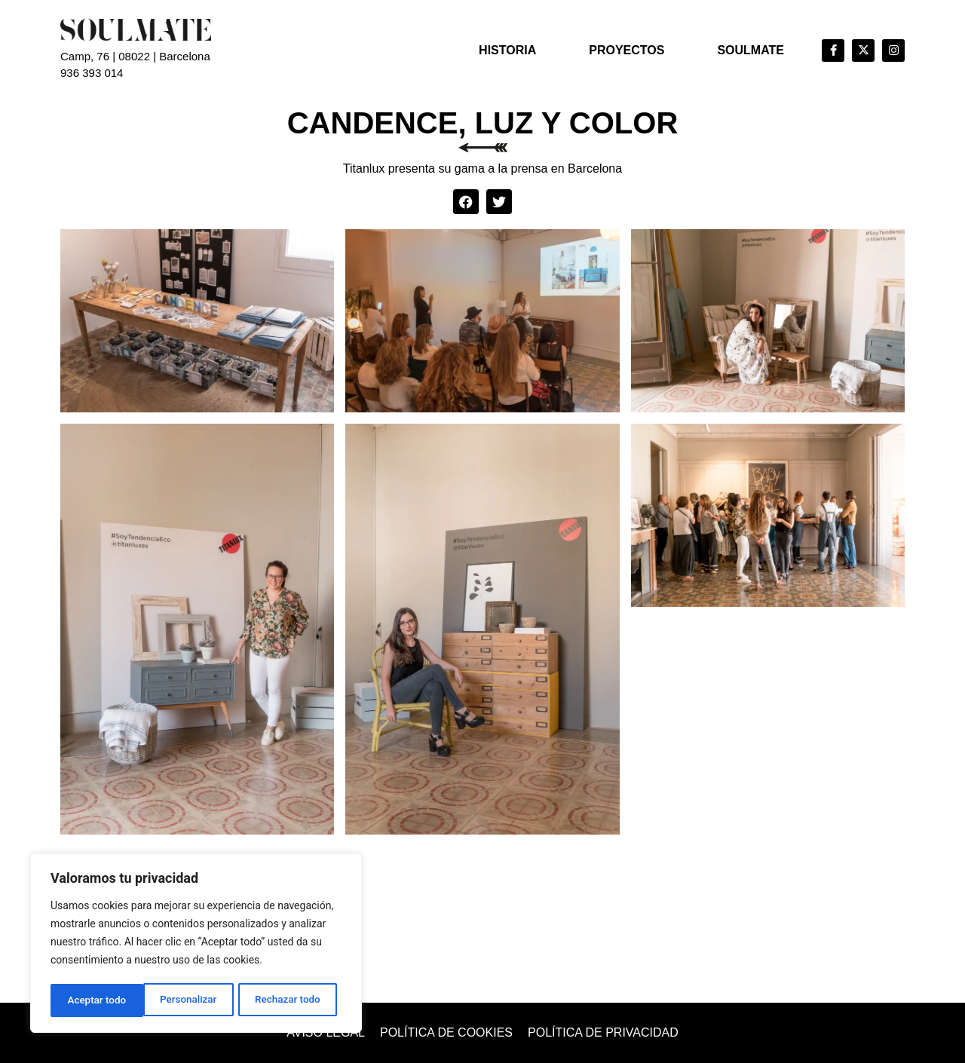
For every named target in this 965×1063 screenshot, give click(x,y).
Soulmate (750, 50)
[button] (466, 202)
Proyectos (626, 50)
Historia (507, 50)
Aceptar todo (295, 1000)
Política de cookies (446, 1032)
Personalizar (95, 1000)
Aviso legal (325, 1032)
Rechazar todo (195, 1000)
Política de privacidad (603, 1032)
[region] (196, 944)
